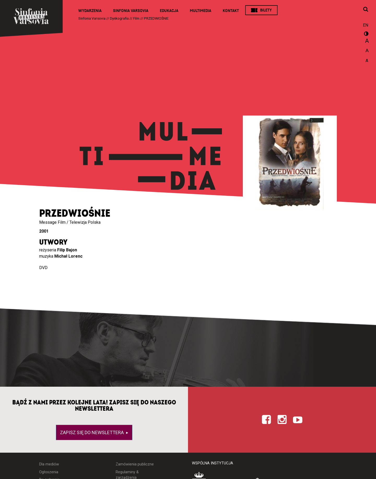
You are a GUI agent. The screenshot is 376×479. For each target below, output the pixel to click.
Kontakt (231, 11)
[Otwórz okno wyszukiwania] (365, 10)
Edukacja (169, 11)
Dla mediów (49, 464)
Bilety (266, 10)
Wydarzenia (90, 11)
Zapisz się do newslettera (92, 432)
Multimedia (200, 11)
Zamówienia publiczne (135, 464)
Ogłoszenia (48, 472)
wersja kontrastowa (365, 34)
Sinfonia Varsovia (130, 11)
